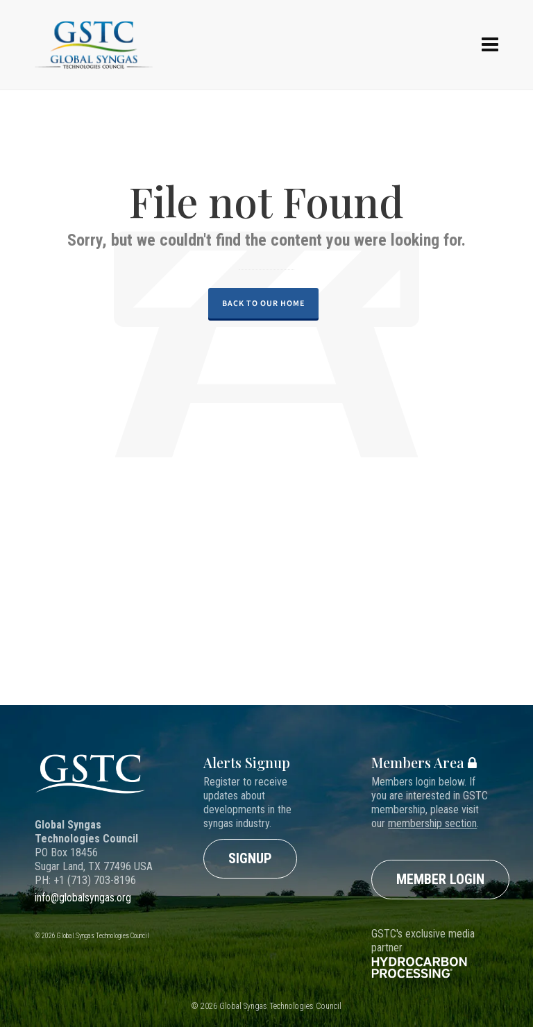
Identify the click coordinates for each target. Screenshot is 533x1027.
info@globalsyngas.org (83, 897)
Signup (250, 858)
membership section (432, 823)
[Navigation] (490, 45)
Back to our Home (263, 303)
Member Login (440, 879)
